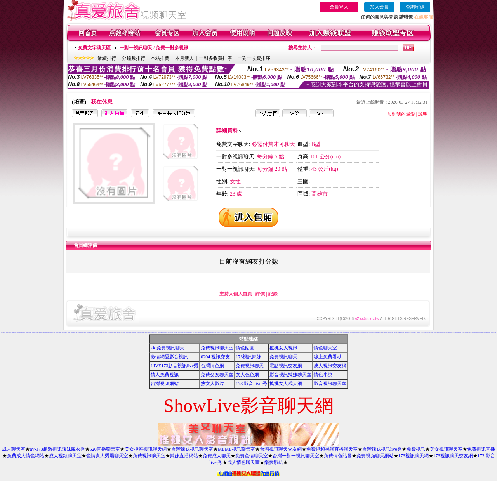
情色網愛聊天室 (378, 332)
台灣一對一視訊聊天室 (296, 455)
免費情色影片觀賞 (385, 332)
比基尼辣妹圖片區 (127, 332)
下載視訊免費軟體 (29, 332)
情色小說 (323, 374)
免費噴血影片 (272, 332)
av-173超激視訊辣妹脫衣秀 (57, 449)
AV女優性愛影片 (481, 332)
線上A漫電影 (463, 332)
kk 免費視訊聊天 (167, 348)
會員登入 (339, 7)
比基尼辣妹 (106, 332)
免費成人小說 (415, 332)
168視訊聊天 (389, 332)
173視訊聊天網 (413, 455)
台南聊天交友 (412, 332)
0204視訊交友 (93, 332)
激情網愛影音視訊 (169, 356)
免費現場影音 (33, 332)
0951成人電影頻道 (478, 332)
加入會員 (379, 7)
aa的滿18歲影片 (60, 332)
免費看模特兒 (48, 332)
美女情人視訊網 (447, 332)
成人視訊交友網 (330, 365)
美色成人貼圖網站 (391, 332)
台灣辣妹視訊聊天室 (192, 449)
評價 (260, 294)
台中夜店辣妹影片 (153, 332)
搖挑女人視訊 (283, 348)
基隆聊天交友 (4, 332)
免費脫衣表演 (146, 332)
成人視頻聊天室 (65, 455)
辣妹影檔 (130, 332)
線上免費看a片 (329, 356)
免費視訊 (22, 332)
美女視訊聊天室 (446, 449)
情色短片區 (63, 332)
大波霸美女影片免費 (111, 332)
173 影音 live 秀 (251, 383)
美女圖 (121, 332)
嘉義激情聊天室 (418, 332)
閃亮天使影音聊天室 (488, 332)
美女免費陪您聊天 (96, 332)
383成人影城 (161, 332)
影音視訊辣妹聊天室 (290, 374)
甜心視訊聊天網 (51, 332)
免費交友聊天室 (217, 374)
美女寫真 (138, 332)
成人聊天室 (13, 449)
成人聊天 (143, 332)
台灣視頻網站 (165, 383)
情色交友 (24, 332)
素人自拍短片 (438, 332)
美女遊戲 (79, 332)
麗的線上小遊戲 (203, 332)
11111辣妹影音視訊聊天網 (134, 332)
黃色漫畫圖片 (335, 332)
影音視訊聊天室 (330, 383)
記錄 (273, 294)
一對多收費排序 (215, 58)
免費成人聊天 (217, 455)
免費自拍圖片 (372, 332)
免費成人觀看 (124, 332)
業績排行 (106, 58)
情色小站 (108, 332)
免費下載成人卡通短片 (14, 332)
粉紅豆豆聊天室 (450, 332)
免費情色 (54, 332)
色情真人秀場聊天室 (107, 455)
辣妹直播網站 (184, 455)
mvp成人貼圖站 (347, 332)
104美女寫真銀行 (81, 332)
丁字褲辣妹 (44, 332)
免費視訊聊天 (115, 332)
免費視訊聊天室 (217, 348)
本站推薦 (160, 58)
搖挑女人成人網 (285, 383)
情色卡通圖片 (341, 332)
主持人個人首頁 (235, 294)
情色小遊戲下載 (422, 332)
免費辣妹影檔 (74, 332)
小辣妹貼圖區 (361, 332)
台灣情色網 (212, 365)
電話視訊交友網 (285, 365)
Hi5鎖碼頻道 (429, 332)
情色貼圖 (245, 348)
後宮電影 (458, 332)
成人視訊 (103, 332)
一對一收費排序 (254, 58)
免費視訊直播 (481, 449)
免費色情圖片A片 (492, 332)
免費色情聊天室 (251, 455)
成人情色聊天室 (243, 462)
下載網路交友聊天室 (118, 332)
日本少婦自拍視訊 (351, 332)
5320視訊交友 (66, 332)
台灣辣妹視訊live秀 (382, 449)
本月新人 (184, 58)
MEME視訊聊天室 (236, 449)
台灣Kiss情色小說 (425, 332)
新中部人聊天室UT (369, 332)
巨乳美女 (156, 332)
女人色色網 (247, 374)
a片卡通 (46, 332)
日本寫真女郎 (435, 332)
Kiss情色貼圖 (485, 332)
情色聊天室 (325, 348)
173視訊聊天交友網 (453, 455)
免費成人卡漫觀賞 (395, 332)
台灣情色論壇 (375, 332)
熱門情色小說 (470, 332)
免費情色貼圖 (338, 455)
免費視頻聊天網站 (375, 455)
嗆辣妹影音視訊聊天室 (474, 332)
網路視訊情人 (258, 332)
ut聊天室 (176, 332)
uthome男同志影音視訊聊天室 (305, 332)
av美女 (76, 332)
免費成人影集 (85, 332)
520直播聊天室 (105, 449)
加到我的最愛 (401, 114)
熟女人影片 (212, 383)
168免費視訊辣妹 (40, 332)
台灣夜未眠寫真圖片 (365, 332)
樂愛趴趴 (273, 462)
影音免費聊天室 (432, 332)
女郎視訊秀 (444, 332)
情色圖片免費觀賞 (402, 332)
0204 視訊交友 (215, 356)
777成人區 (57, 332)
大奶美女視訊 (7, 332)
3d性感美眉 (90, 332)
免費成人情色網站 (25, 455)
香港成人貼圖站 (441, 332)
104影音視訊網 (344, 332)
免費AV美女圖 (338, 332)
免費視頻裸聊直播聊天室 (332, 449)
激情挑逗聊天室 (10, 332)
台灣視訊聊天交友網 (281, 449)
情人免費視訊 (165, 374)
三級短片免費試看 (36, 332)
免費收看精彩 (27, 332)
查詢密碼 (415, 7)
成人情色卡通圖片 (358, 332)
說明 (422, 114)
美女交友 (88, 332)
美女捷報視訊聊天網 (146, 449)
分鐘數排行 (133, 58)
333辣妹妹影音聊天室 (19, 332)
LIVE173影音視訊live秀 (174, 365)
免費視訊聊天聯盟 (466, 332)
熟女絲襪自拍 (382, 332)
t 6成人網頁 (409, 332)
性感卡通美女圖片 (100, 332)
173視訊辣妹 (248, 356)
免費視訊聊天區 (406, 332)
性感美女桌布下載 (149, 332)
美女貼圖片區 (159, 332)
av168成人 (69, 332)
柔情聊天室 (460, 332)
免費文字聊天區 (94, 47)
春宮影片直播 (224, 332)
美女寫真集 (72, 332)
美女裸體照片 (190, 332)
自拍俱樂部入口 (140, 332)
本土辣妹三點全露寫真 (455, 332)
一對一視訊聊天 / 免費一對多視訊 (154, 47)
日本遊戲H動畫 (399, 332)
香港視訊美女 (354, 332)
